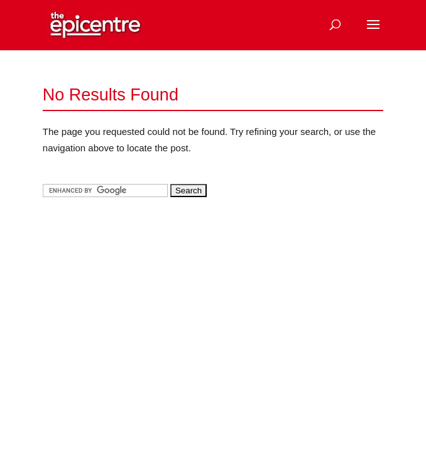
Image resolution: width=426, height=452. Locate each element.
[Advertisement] (137, 295)
